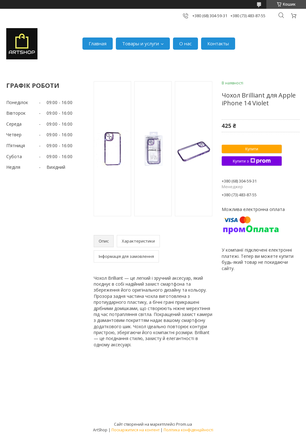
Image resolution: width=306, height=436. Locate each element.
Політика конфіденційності (188, 430)
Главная (97, 43)
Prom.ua (184, 424)
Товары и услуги (140, 43)
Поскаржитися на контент (135, 430)
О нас (185, 43)
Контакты (218, 43)
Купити (251, 149)
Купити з (251, 161)
